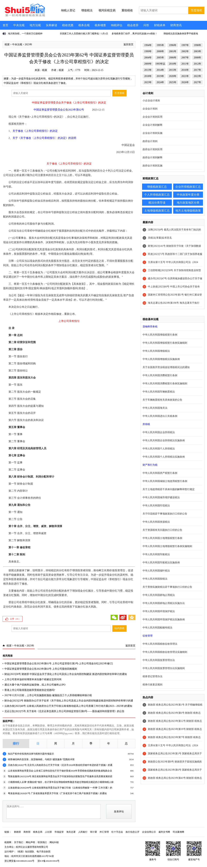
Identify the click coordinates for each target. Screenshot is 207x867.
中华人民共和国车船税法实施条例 (161, 562)
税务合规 (84, 25)
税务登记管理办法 (152, 676)
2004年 (148, 57)
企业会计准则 (150, 108)
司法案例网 (178, 832)
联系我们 (42, 842)
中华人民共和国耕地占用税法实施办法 (164, 603)
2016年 (185, 70)
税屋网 (7, 842)
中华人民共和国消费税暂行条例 (160, 375)
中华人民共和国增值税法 (156, 351)
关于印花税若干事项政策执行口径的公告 (165, 513)
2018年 (148, 76)
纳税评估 (116, 25)
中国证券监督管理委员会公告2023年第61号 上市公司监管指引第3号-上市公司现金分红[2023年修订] (58, 663)
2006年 (172, 57)
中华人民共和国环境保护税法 (159, 611)
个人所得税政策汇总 (157, 194)
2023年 (28, 44)
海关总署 (71, 832)
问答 (146, 25)
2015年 (172, 70)
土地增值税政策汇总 (157, 210)
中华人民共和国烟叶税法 (156, 570)
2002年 (185, 51)
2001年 (172, 51)
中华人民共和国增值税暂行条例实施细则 (165, 343)
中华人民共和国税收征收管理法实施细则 (165, 652)
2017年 (197, 70)
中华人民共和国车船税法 (156, 554)
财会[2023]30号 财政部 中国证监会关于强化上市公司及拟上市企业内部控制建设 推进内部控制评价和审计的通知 (65, 674)
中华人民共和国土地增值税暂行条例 (162, 538)
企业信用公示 (149, 832)
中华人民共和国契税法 (155, 578)
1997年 (185, 45)
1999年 (148, 51)
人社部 (48, 832)
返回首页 (128, 44)
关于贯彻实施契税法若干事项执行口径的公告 (167, 587)
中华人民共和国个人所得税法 (159, 448)
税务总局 (37, 832)
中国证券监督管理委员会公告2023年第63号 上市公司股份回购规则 (40, 668)
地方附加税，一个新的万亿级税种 (25, 33)
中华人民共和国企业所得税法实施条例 (164, 440)
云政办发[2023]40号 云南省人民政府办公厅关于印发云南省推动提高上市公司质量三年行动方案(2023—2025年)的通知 (68, 706)
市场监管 (59, 832)
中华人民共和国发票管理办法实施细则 (164, 668)
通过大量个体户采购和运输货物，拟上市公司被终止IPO (34, 684)
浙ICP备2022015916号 (48, 861)
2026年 (185, 82)
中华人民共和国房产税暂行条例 (160, 473)
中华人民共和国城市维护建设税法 (161, 497)
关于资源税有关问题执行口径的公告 (162, 530)
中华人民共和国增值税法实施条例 (161, 359)
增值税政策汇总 (157, 186)
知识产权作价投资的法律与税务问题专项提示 (31, 753)
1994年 (148, 45)
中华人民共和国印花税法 (156, 505)
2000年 (160, 51)
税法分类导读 (156, 202)
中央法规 (19, 25)
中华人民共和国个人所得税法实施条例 (164, 456)
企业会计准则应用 (152, 116)
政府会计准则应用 (152, 149)
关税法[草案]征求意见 (160, 237)
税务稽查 (100, 25)
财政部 (17, 832)
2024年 (160, 82)
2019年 (160, 76)
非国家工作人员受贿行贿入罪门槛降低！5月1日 (84, 33)
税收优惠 (67, 25)
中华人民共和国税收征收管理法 (160, 644)
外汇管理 (104, 832)
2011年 (185, 63)
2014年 (160, 70)
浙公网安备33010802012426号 (19, 861)
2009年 (148, 63)
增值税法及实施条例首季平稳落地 (180, 33)
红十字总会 (117, 832)
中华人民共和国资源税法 (156, 522)
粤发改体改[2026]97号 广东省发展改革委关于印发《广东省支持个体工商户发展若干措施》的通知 (57, 793)
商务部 (27, 832)
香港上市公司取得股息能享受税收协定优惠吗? (29, 690)
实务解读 (51, 25)
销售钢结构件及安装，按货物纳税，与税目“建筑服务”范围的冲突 (41, 759)
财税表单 (159, 25)
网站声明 (30, 842)
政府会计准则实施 (152, 165)
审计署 (93, 832)
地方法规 (35, 25)
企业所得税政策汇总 (188, 186)
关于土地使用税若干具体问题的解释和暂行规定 (169, 489)
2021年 (185, 76)
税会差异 (133, 25)
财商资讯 (176, 25)
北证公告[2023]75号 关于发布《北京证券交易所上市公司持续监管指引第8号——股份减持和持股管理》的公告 (64, 711)
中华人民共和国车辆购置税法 (159, 391)
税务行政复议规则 (152, 684)
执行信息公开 (132, 832)
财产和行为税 (150, 465)
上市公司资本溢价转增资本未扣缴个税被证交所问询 (32, 679)
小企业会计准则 (151, 100)
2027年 (197, 82)
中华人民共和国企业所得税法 (159, 432)
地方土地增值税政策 (188, 210)
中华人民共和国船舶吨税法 (157, 627)
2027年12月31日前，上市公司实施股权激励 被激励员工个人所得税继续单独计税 (48, 695)
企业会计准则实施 (152, 133)
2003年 (197, 51)
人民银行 (82, 832)
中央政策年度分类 (188, 194)
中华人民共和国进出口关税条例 (160, 416)
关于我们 (18, 842)
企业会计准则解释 (152, 125)
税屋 (7, 44)
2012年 (197, 63)
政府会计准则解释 (152, 157)
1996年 (172, 45)
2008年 (197, 57)
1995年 (160, 45)
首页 (5, 25)
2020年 (172, 76)
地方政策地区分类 (188, 202)
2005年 (160, 57)
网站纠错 (54, 842)
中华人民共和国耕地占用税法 (159, 595)
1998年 (197, 45)
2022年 (197, 76)
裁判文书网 (164, 832)
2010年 (172, 63)
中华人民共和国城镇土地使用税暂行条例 (165, 481)
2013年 (148, 70)
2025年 (172, 82)
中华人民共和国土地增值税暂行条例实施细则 (167, 546)
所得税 (146, 424)
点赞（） (15, 619)
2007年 (185, 57)
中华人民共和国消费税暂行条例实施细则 (165, 383)
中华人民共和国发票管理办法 (159, 660)
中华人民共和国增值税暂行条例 (160, 334)
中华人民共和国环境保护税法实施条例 (164, 619)
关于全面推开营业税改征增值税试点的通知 (166, 367)
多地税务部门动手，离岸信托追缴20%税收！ (134, 33)
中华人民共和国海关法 (155, 408)
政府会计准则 (150, 141)
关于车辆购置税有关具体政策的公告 (162, 399)
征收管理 (148, 635)
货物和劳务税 (150, 326)
